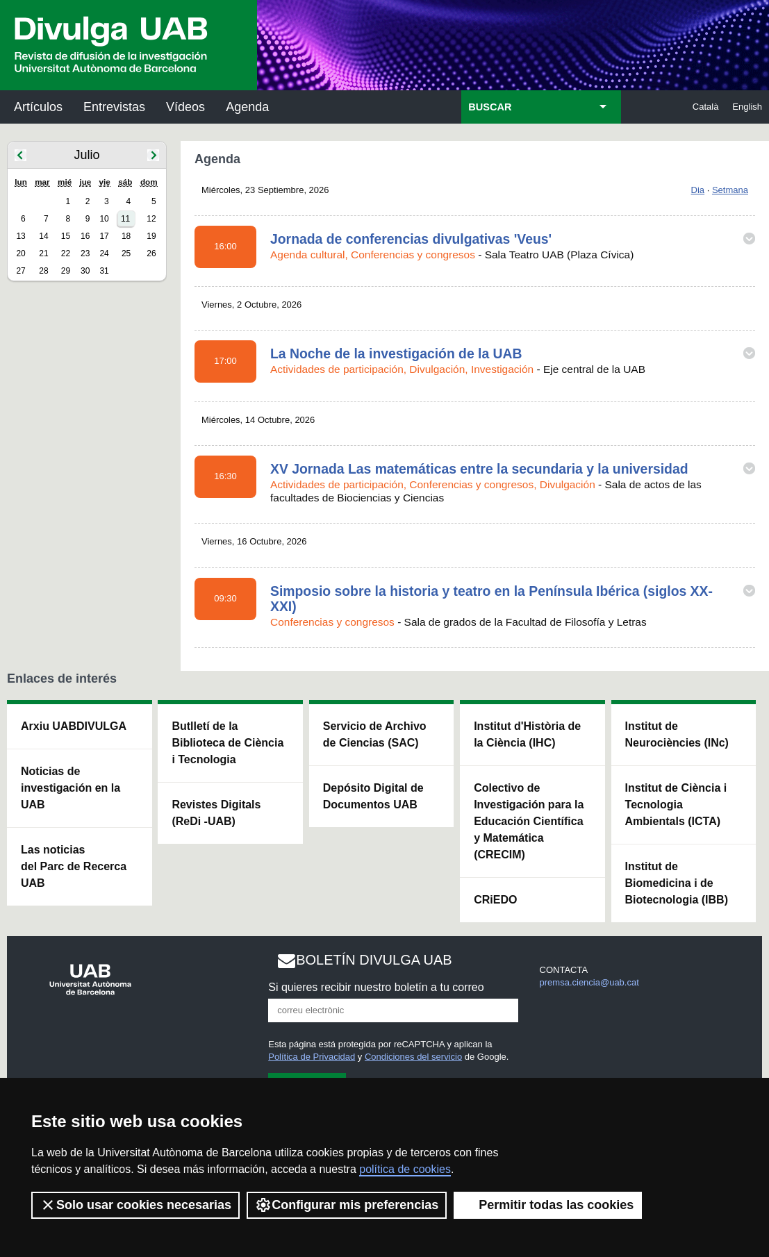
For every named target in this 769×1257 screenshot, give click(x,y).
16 (85, 236)
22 (65, 253)
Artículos (38, 107)
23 (85, 253)
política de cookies (405, 1169)
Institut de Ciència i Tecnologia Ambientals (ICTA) (676, 804)
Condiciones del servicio (413, 1056)
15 (65, 236)
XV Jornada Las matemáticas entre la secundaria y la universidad (479, 468)
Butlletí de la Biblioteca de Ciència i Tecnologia (227, 742)
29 (65, 271)
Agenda (247, 107)
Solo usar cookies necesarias (135, 1205)
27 (20, 271)
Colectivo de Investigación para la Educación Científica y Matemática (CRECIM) (529, 821)
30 (85, 271)
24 (103, 253)
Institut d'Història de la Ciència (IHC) (527, 734)
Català (706, 106)
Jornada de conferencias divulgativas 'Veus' (411, 239)
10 (103, 219)
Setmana (730, 190)
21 (43, 253)
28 (43, 271)
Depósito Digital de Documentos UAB (373, 796)
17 (103, 236)
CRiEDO (495, 900)
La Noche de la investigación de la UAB (396, 353)
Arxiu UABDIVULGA (73, 726)
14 (43, 236)
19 (151, 236)
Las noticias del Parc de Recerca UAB (73, 866)
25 (126, 253)
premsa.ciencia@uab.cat (589, 982)
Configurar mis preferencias (346, 1205)
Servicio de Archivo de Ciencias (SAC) (375, 734)
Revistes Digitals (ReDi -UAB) (216, 813)
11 (125, 219)
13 (20, 236)
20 (20, 253)
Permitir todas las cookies (548, 1205)
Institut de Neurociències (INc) (677, 734)
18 (126, 236)
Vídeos (185, 107)
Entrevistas (114, 107)
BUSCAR (489, 107)
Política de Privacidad (311, 1056)
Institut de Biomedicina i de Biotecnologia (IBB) (676, 883)
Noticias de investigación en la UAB (70, 787)
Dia (698, 190)
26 (151, 253)
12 (151, 219)
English (747, 106)
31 (103, 271)
